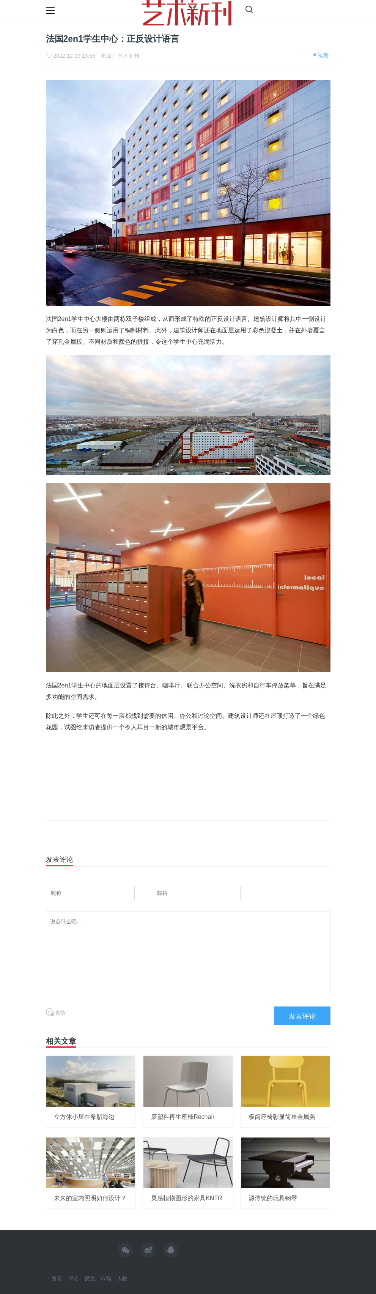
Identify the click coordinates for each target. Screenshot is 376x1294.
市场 (106, 1278)
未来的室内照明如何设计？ (90, 1198)
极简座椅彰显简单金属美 (282, 1117)
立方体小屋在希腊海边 (84, 1117)
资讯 (57, 1278)
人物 (122, 1278)
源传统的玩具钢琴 (273, 1198)
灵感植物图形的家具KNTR (186, 1198)
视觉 (89, 1278)
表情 (56, 1013)
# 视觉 (321, 55)
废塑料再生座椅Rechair (182, 1117)
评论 (73, 1278)
